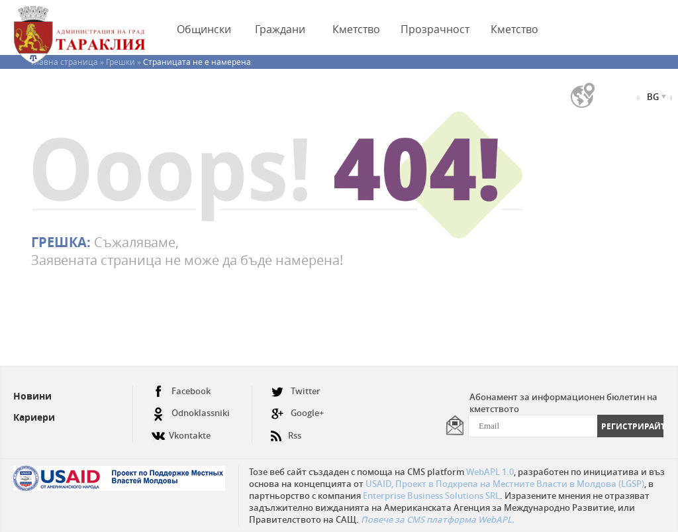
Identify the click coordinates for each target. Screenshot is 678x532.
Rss (286, 430)
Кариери (34, 417)
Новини (32, 396)
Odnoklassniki (191, 413)
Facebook (181, 391)
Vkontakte (181, 430)
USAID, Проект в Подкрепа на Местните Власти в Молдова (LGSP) (504, 484)
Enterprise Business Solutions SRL (431, 496)
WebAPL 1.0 (490, 472)
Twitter (295, 391)
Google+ (297, 413)
